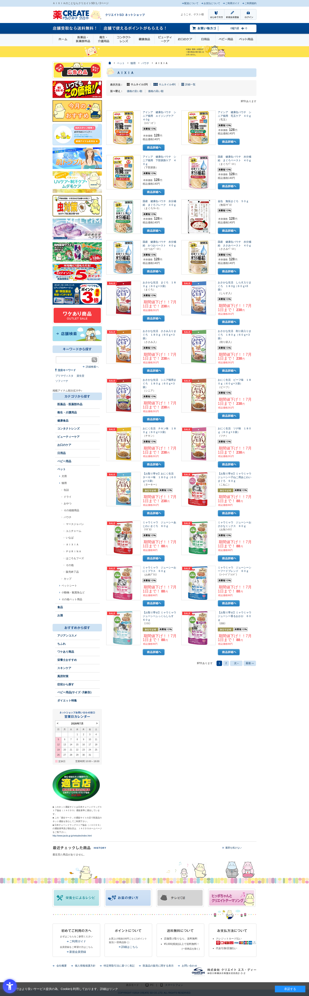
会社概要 (61, 965)
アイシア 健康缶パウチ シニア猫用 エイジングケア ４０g (159, 116)
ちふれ (61, 643)
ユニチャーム (73, 531)
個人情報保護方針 (85, 965)
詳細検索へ (92, 366)
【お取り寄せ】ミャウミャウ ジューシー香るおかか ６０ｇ (236, 616)
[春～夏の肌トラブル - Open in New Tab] (77, 158)
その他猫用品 (71, 510)
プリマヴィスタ (64, 375)
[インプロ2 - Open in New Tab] (77, 134)
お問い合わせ (189, 965)
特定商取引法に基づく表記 (119, 965)
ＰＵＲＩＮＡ (73, 551)
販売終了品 (72, 571)
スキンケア (64, 668)
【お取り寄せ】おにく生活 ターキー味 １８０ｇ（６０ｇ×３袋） (159, 477)
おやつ (67, 503)
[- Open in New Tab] (77, 229)
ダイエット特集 (67, 700)
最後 (250, 663)
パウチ (67, 517)
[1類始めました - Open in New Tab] (77, 293)
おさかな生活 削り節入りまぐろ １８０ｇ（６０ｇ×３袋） (234, 335)
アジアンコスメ (67, 635)
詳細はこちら (129, 946)
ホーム (63, 39)
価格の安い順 (134, 91)
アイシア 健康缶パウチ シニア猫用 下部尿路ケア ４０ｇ (159, 160)
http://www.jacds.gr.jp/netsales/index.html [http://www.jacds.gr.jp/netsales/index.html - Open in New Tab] (72, 836)
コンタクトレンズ (124, 39)
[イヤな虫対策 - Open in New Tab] (77, 205)
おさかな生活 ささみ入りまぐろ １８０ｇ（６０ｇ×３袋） (159, 335)
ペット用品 (246, 39)
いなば (70, 537)
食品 (60, 607)
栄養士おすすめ (67, 659)
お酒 (60, 615)
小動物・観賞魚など (73, 592)
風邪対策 (62, 676)
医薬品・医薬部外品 (83, 39)
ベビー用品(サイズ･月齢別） (75, 692)
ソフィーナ (61, 380)
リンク (113, 989)
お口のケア (185, 39)
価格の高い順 (156, 91)
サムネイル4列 (167, 84)
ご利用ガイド (77, 941)
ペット (61, 469)
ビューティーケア (164, 39)
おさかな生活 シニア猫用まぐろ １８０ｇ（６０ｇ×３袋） (159, 383)
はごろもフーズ (75, 558)
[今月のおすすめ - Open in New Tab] (77, 110)
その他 (70, 565)
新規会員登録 (77, 951)
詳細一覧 (190, 84)
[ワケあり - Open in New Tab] (77, 315)
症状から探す (65, 684)
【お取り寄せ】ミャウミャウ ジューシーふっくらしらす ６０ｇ (161, 616)
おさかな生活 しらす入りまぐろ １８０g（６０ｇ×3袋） (234, 286)
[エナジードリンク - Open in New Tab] (77, 251)
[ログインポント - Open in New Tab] (77, 272)
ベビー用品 (226, 39)
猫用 (64, 483)
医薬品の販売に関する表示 (158, 965)
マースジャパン (75, 524)
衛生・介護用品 (103, 39)
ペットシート (69, 585)
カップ (67, 578)
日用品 (205, 39)
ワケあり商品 (65, 651)
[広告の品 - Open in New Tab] (77, 69)
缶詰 (66, 489)
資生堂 (80, 375)
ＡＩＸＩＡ (72, 544)
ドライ (67, 496)
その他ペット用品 (72, 599)
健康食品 (144, 39)
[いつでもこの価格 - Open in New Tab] (77, 89)
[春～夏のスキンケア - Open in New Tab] (77, 181)
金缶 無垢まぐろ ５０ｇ (233, 201)
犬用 (64, 476)
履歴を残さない (233, 847)
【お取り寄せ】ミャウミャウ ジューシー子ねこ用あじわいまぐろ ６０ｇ (236, 477)
